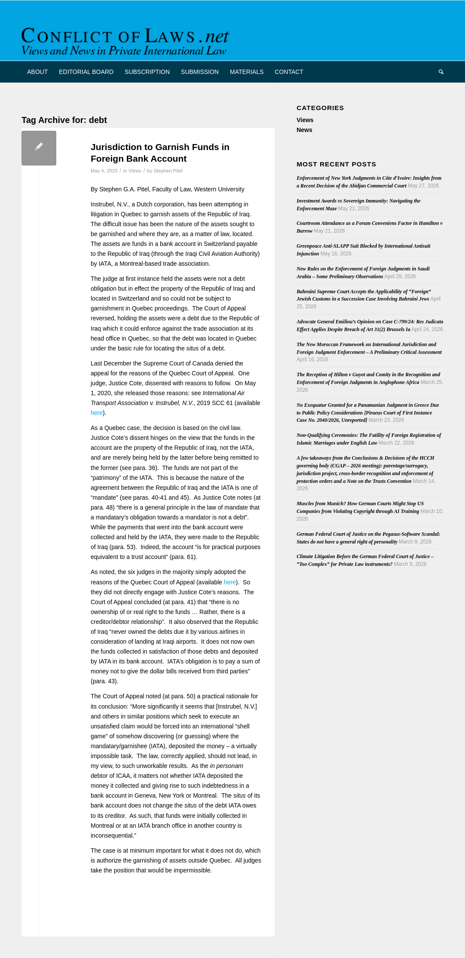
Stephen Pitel (167, 170)
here (97, 412)
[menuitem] (37, 72)
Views (134, 170)
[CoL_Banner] (126, 38)
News (304, 129)
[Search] (438, 72)
